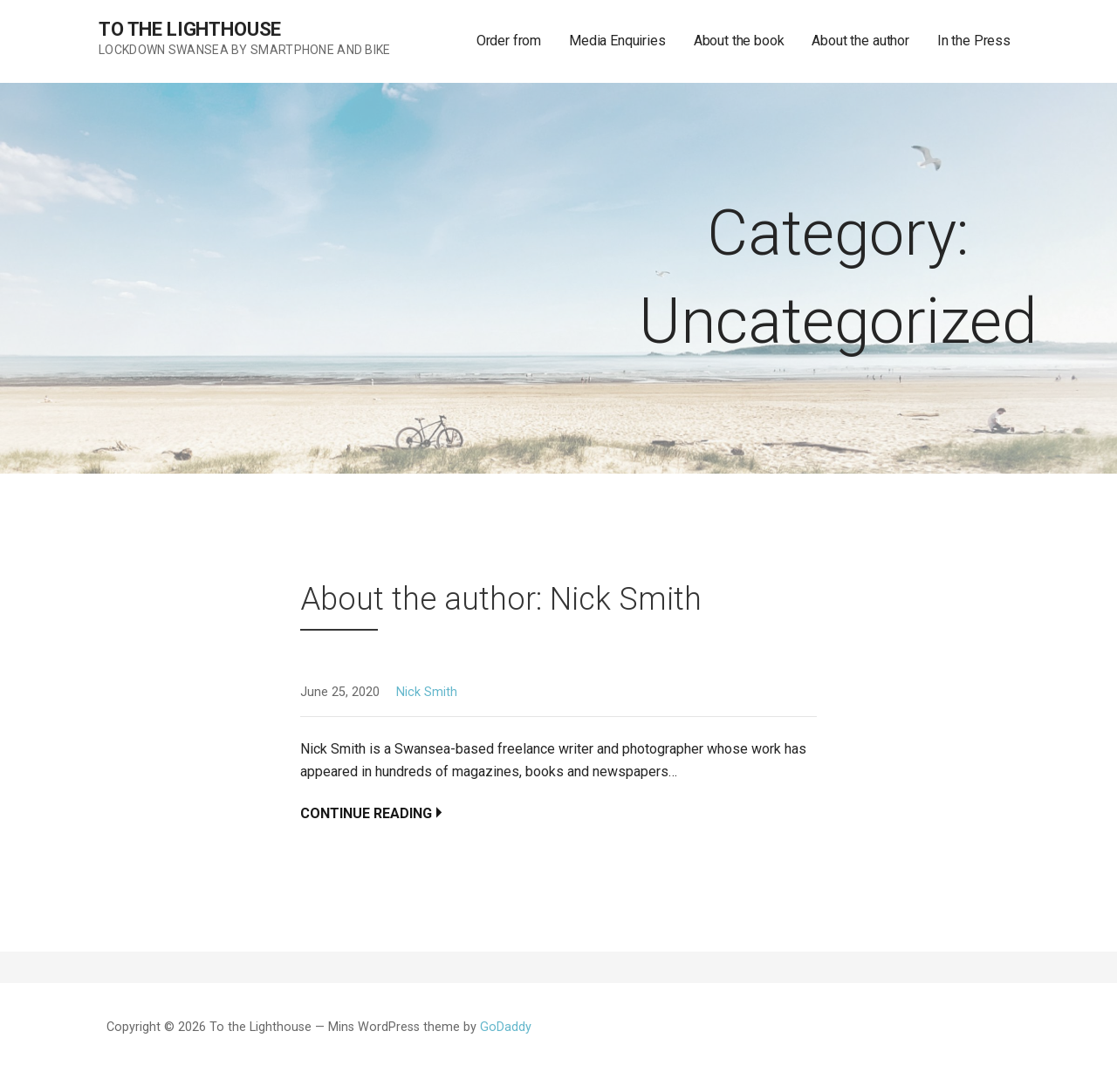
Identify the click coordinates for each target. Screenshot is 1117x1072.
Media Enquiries (617, 40)
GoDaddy (505, 1027)
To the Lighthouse (190, 29)
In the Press (974, 40)
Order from (508, 40)
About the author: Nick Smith (501, 599)
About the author (860, 40)
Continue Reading (366, 813)
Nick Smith (426, 692)
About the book (739, 40)
